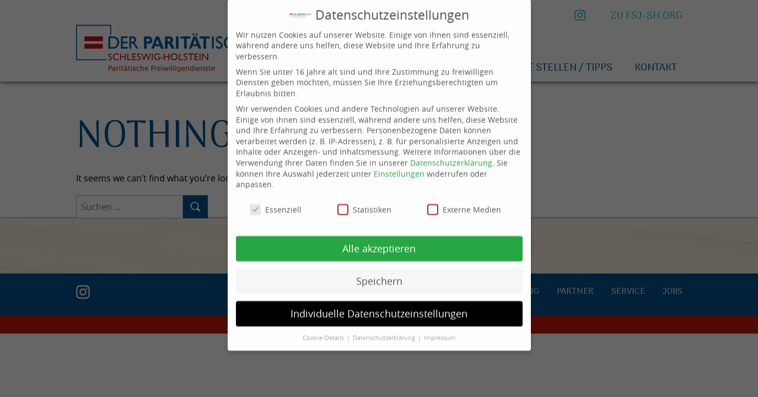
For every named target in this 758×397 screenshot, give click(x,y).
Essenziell (276, 201)
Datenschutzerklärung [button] (385, 329)
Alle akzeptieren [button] (379, 240)
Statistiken (364, 201)
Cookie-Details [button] (324, 329)
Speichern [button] (379, 272)
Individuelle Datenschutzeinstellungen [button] (379, 305)
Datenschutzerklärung (451, 154)
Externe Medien (464, 201)
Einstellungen (399, 165)
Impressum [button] (439, 329)
